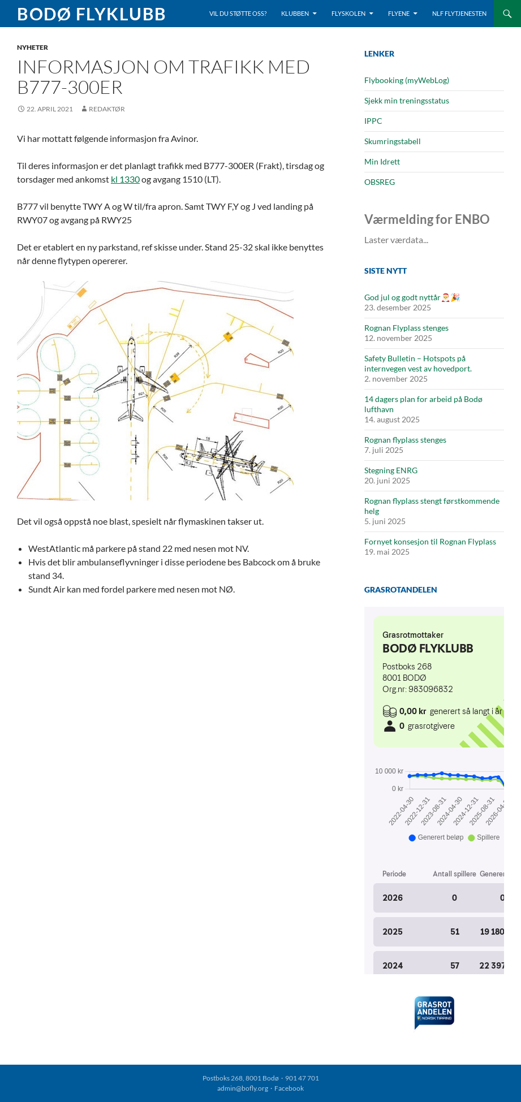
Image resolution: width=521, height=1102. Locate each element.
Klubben (295, 13)
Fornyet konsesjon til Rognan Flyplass (430, 541)
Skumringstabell (392, 141)
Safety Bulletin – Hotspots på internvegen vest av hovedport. (418, 363)
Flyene (399, 13)
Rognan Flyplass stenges (406, 327)
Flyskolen (348, 13)
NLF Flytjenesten (459, 13)
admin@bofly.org (242, 1088)
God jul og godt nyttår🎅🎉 (412, 297)
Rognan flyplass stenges (405, 439)
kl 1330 (125, 179)
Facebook (289, 1088)
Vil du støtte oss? (237, 13)
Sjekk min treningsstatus (406, 100)
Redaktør (107, 109)
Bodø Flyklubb (92, 13)
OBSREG (379, 182)
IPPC (373, 121)
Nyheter (32, 47)
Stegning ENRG (390, 470)
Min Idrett (382, 161)
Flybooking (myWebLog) (406, 80)
